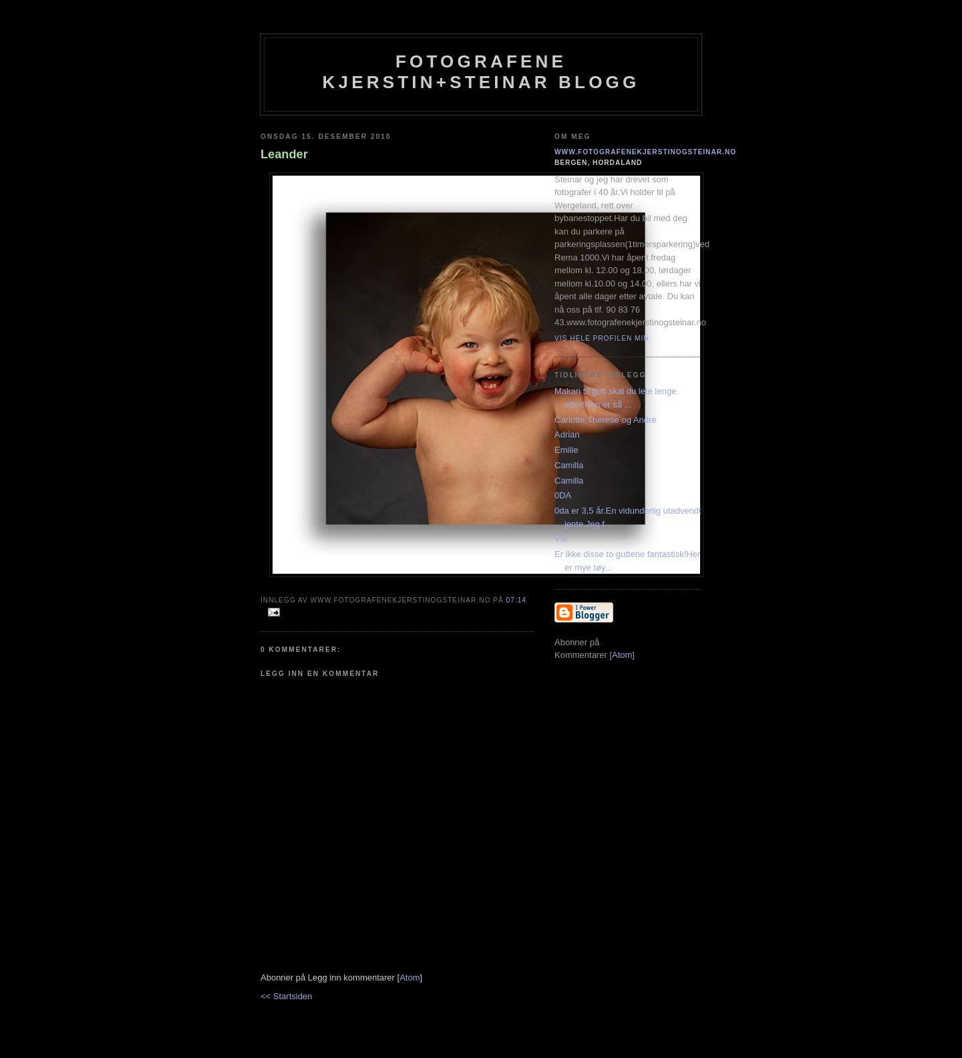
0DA (562, 495)
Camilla (568, 465)
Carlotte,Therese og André (605, 420)
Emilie (566, 450)
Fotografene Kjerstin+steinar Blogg (481, 71)
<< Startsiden (286, 996)
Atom (409, 978)
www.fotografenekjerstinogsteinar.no (645, 152)
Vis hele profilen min (601, 338)
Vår (561, 539)
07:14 (516, 600)
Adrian (567, 434)
